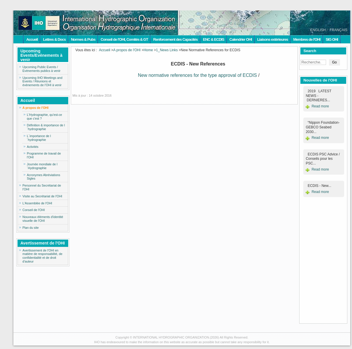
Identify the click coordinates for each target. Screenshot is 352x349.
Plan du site (30, 227)
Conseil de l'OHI (33, 210)
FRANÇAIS (338, 30)
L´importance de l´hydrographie (39, 137)
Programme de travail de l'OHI (44, 155)
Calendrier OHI (241, 39)
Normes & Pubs (83, 39)
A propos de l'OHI (35, 107)
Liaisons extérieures (272, 39)
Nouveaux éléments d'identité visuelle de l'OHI (42, 218)
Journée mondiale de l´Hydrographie (42, 166)
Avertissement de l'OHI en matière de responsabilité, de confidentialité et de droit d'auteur (42, 256)
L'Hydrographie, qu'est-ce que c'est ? (44, 116)
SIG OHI (332, 39)
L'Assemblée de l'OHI (37, 203)
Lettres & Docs (54, 39)
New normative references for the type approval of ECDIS (197, 75)
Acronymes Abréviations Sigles (43, 176)
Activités (32, 146)
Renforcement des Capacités (175, 39)
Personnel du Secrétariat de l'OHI (41, 187)
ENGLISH (318, 30)
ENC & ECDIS (213, 39)
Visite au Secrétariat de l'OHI (42, 196)
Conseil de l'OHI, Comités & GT (124, 39)
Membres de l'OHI (306, 39)
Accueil (32, 39)
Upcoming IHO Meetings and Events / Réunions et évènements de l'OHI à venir (42, 81)
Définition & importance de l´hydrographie (46, 127)
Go (334, 62)
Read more (320, 106)
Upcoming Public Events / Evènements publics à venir (41, 68)
